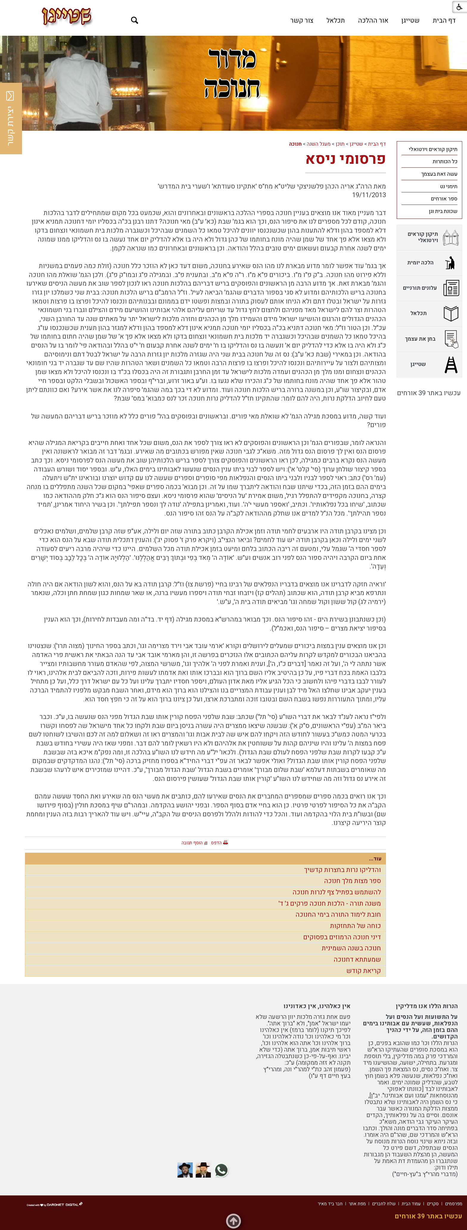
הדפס (216, 843)
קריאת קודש (363, 971)
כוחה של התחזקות (355, 926)
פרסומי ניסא (345, 159)
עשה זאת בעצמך (439, 174)
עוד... (375, 858)
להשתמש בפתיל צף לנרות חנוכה (336, 892)
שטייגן (410, 20)
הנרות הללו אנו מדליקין (427, 1006)
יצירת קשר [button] (10, 118)
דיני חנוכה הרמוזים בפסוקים (342, 937)
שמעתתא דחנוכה (357, 959)
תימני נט (448, 187)
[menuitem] (444, 20)
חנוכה (295, 144)
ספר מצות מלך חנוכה (352, 881)
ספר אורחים (444, 199)
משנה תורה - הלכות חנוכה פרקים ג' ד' (329, 903)
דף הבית (444, 20)
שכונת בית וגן (443, 211)
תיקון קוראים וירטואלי (433, 149)
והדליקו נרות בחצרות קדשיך (342, 870)
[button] (134, 20)
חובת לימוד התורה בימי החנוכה (338, 914)
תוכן (340, 144)
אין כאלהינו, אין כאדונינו (317, 1006)
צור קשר (301, 20)
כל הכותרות (445, 162)
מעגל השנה (319, 144)
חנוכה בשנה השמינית (351, 948)
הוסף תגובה (192, 843)
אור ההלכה (373, 20)
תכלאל (335, 20)
